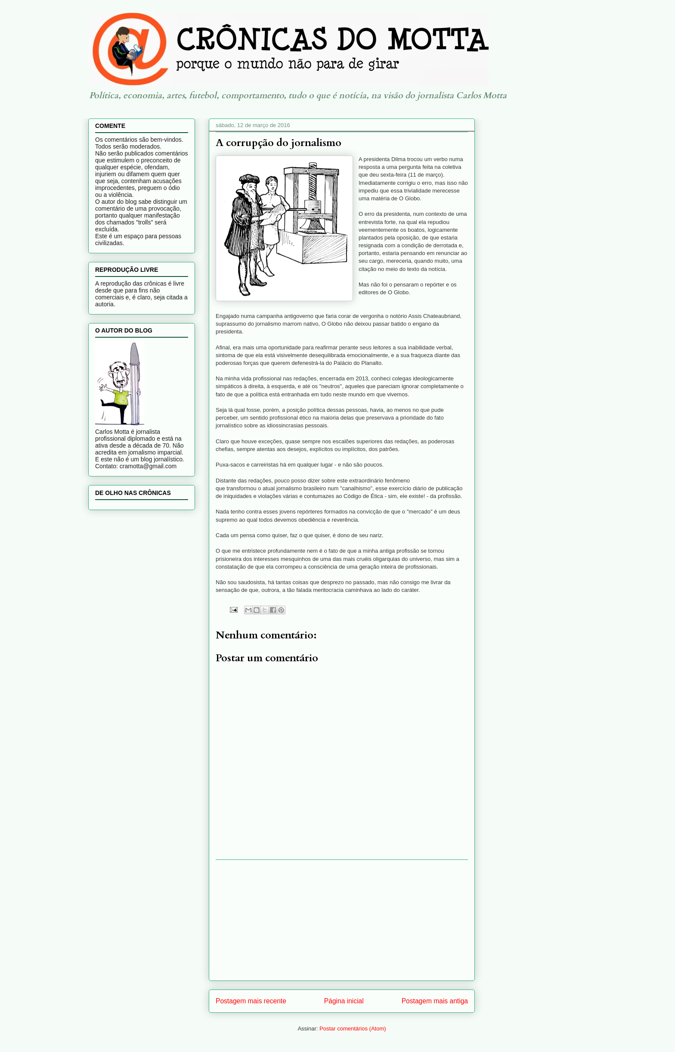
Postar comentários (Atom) (352, 1028)
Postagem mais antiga (435, 1001)
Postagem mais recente (251, 1001)
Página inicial (344, 1001)
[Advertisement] (341, 920)
